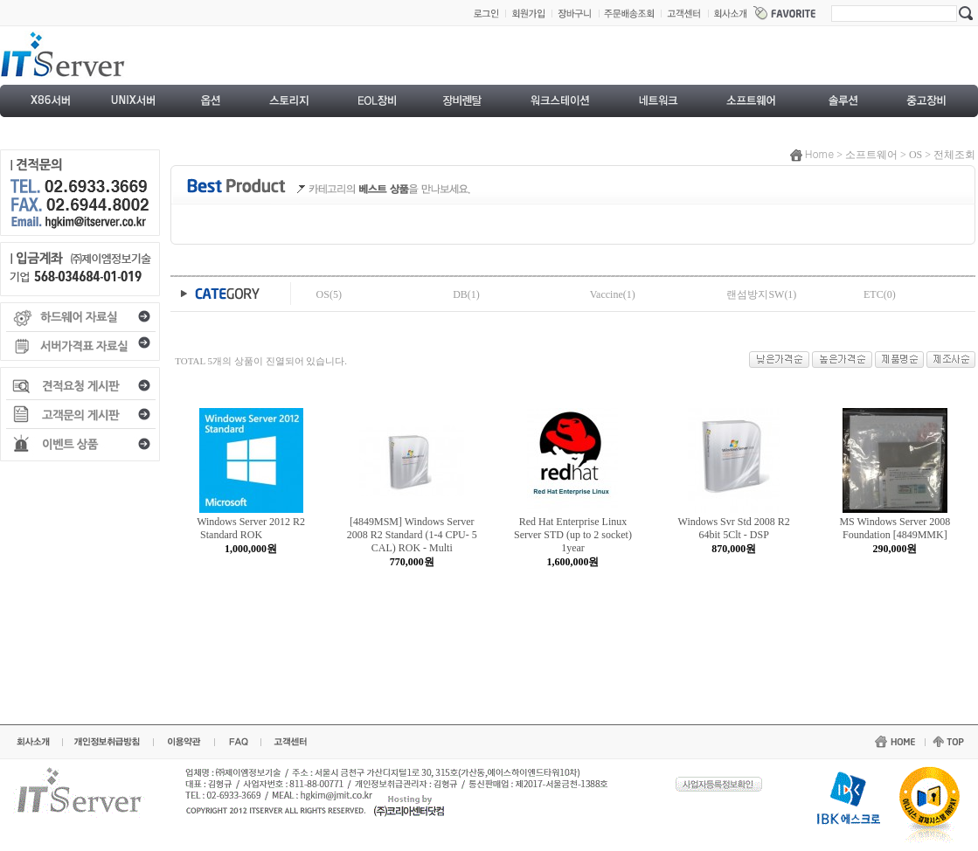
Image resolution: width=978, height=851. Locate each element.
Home (820, 153)
